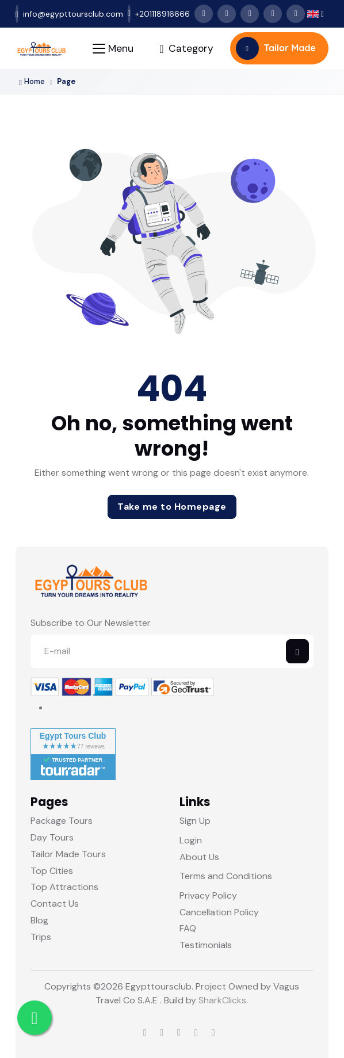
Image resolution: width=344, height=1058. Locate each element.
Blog (39, 920)
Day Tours (52, 837)
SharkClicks (222, 1000)
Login (190, 840)
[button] (315, 14)
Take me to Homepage (172, 507)
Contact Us (54, 903)
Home (32, 81)
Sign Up (195, 821)
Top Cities (51, 871)
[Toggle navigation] (113, 48)
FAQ (187, 928)
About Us (199, 857)
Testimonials (205, 945)
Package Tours (61, 821)
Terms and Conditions (225, 876)
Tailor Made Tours (68, 854)
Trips (40, 937)
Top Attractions (64, 887)
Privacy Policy (208, 895)
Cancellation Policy (219, 912)
